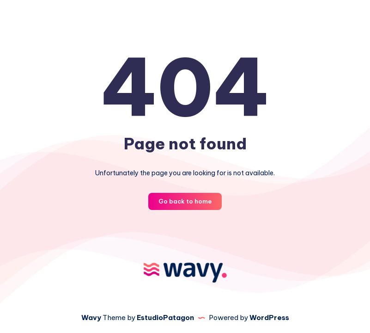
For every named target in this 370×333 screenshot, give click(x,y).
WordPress (269, 317)
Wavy (91, 317)
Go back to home (185, 201)
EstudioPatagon (165, 317)
